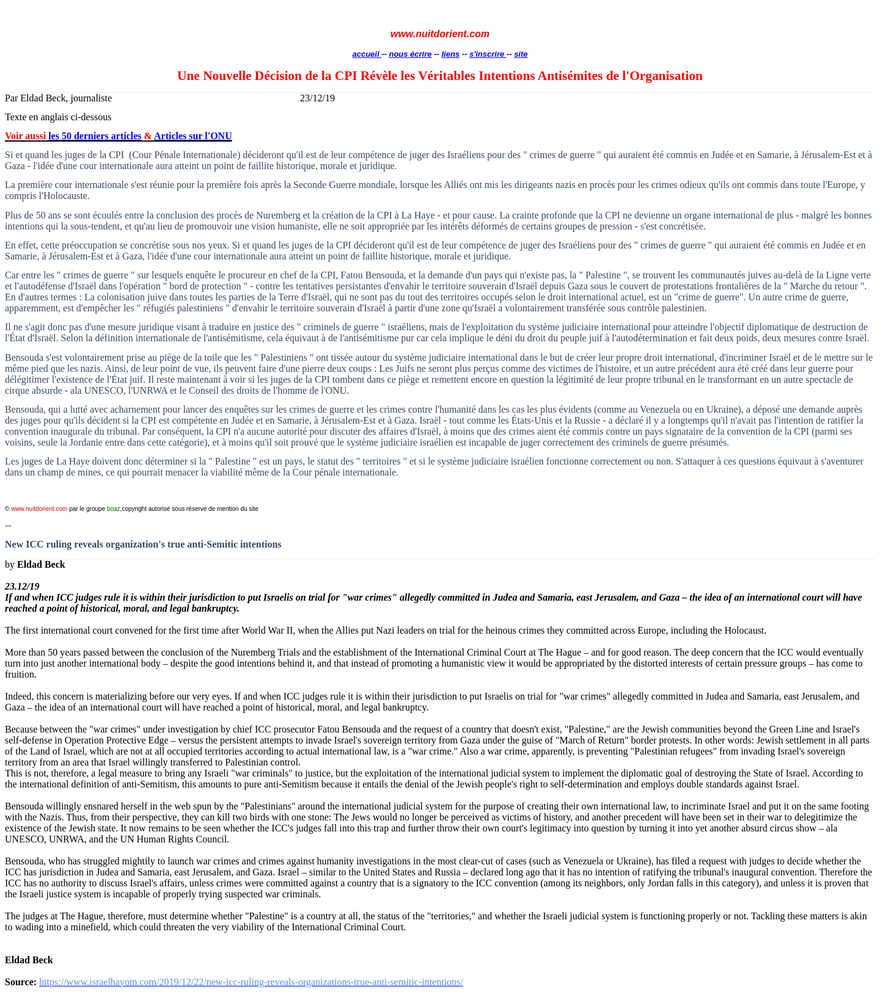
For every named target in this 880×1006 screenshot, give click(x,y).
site (520, 54)
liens (450, 54)
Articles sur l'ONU (193, 136)
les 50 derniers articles (94, 136)
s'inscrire (488, 54)
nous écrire (410, 54)
